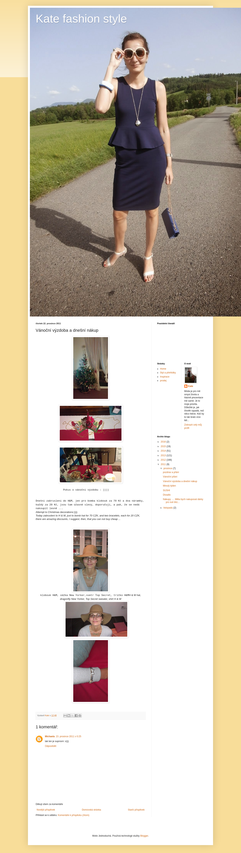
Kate (190, 386)
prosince (168, 468)
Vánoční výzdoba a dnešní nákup (180, 481)
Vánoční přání (170, 476)
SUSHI (166, 490)
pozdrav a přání (171, 472)
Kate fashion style (81, 18)
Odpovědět (50, 746)
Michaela (50, 736)
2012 (164, 460)
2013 (164, 455)
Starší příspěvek (136, 809)
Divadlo (167, 494)
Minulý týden (169, 485)
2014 (164, 450)
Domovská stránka (91, 809)
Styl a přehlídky (168, 372)
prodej (163, 380)
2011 (164, 464)
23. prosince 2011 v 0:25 (68, 736)
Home (163, 368)
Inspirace (164, 376)
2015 (164, 446)
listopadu (168, 507)
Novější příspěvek (46, 809)
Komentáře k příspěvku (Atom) (73, 815)
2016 (164, 441)
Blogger (144, 835)
